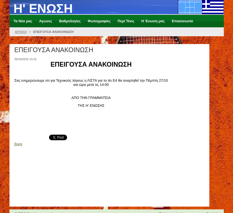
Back (18, 144)
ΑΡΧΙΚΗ (21, 31)
